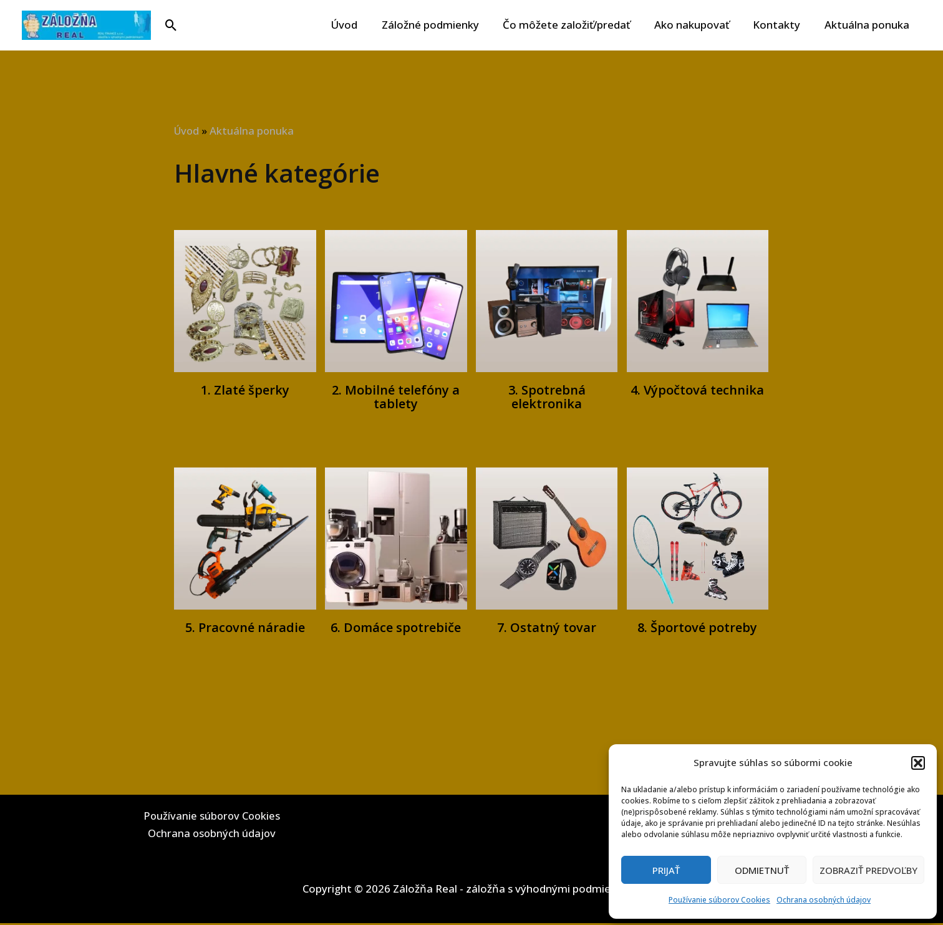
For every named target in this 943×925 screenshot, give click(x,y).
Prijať (666, 870)
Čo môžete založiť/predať (576, 24)
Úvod (359, 24)
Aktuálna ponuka (868, 24)
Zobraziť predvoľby (868, 870)
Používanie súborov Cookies (719, 899)
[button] (918, 763)
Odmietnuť (762, 870)
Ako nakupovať (698, 24)
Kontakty (781, 24)
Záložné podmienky (442, 24)
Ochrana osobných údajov (823, 899)
